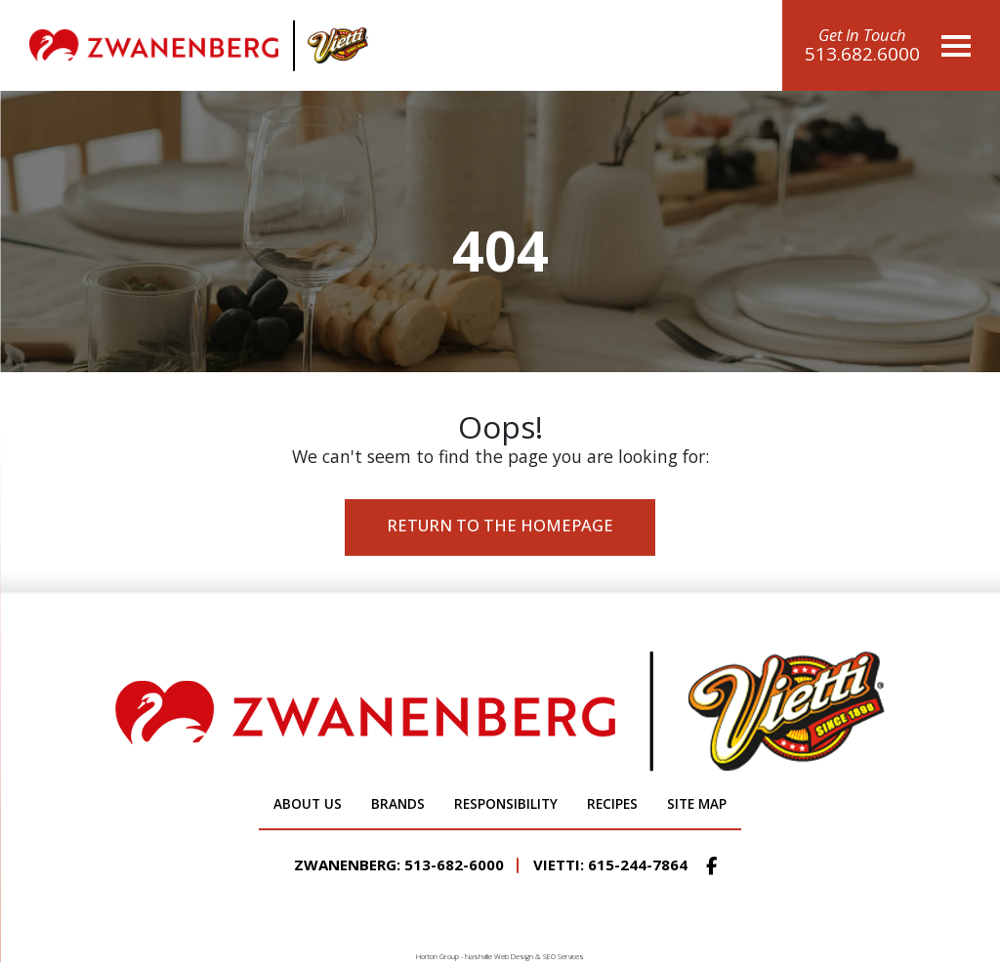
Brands (398, 804)
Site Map (697, 804)
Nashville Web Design (499, 956)
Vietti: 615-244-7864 (610, 864)
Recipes (612, 804)
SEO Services (563, 956)
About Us (307, 804)
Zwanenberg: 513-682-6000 (399, 864)
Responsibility (506, 804)
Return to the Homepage (500, 525)
